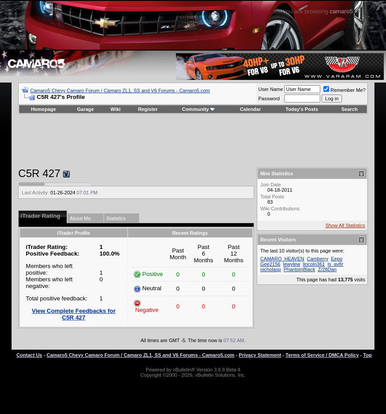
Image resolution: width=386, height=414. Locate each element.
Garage (85, 109)
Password (268, 98)
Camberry (317, 258)
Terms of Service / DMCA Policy (322, 355)
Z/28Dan (327, 269)
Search (350, 109)
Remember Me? (344, 90)
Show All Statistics (345, 225)
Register (148, 109)
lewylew (291, 264)
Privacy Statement (260, 355)
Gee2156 (270, 264)
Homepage (43, 109)
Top (367, 355)
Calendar (250, 109)
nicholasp (270, 269)
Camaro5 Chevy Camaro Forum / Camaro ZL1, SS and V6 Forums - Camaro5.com (120, 90)
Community (198, 109)
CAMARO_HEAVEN (282, 258)
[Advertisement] (192, 141)
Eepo (336, 258)
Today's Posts (302, 109)
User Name (270, 89)
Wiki (116, 109)
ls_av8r (335, 264)
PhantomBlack (299, 269)
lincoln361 (314, 264)
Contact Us (29, 355)
